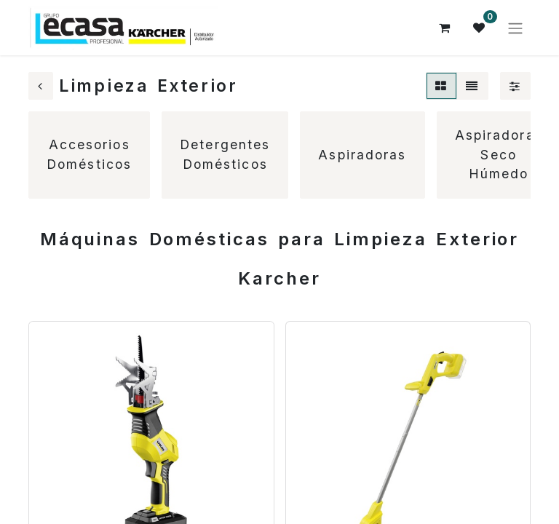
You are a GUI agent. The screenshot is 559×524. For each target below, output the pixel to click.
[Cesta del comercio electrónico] (444, 27)
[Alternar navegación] (515, 28)
